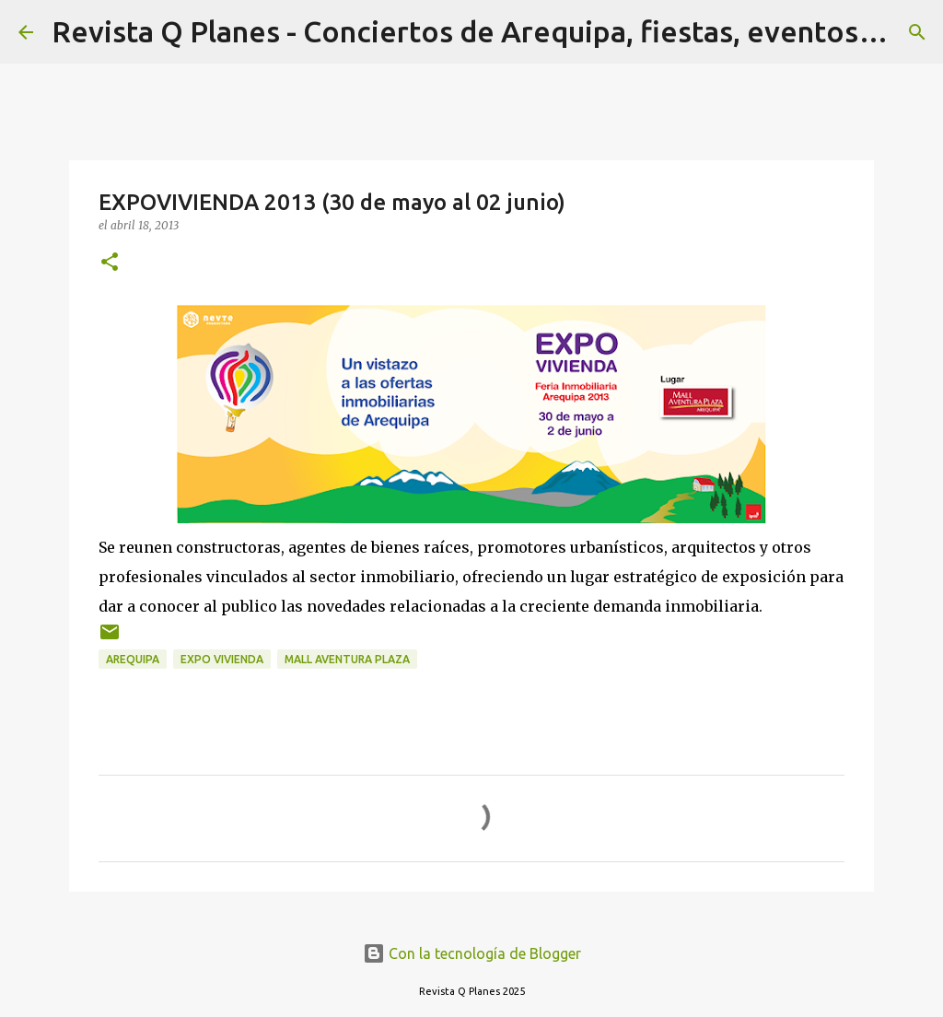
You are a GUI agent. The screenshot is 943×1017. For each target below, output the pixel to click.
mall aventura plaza (347, 659)
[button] (110, 263)
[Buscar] (917, 32)
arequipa (132, 659)
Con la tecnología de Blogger (472, 953)
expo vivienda (221, 659)
